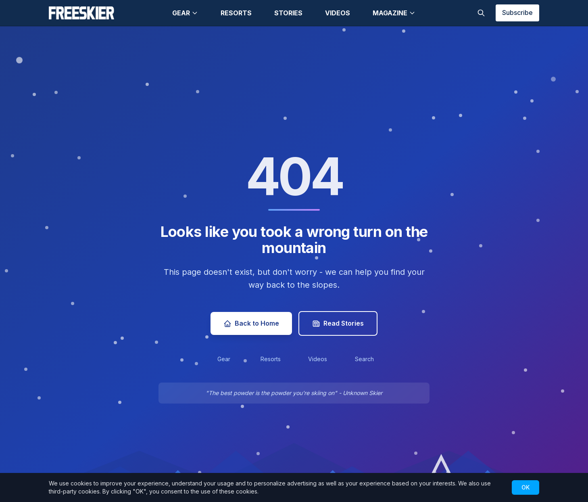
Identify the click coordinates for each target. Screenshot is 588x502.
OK (525, 487)
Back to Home (251, 323)
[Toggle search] (481, 13)
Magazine (394, 13)
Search (364, 359)
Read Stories (338, 323)
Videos (337, 13)
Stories (288, 13)
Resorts (236, 13)
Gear (185, 13)
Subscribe (517, 12)
